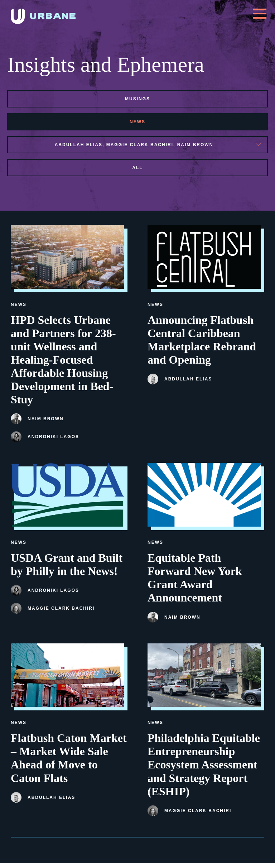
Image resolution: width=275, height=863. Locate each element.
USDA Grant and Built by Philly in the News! (66, 564)
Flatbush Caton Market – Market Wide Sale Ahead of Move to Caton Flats (69, 758)
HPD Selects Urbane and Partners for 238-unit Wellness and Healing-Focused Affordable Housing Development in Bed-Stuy (63, 359)
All (137, 167)
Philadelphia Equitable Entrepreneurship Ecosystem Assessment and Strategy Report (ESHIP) (204, 764)
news (137, 121)
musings (137, 98)
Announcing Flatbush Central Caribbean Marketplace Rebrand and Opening (202, 339)
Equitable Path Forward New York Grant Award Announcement (195, 577)
